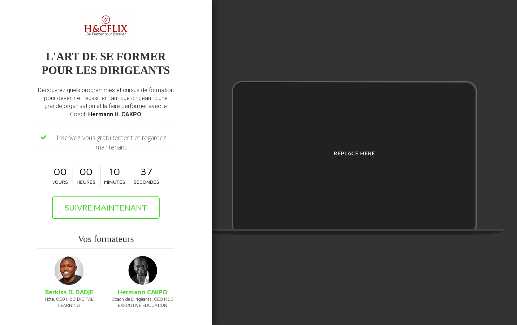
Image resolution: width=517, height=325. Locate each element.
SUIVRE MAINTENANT (106, 207)
